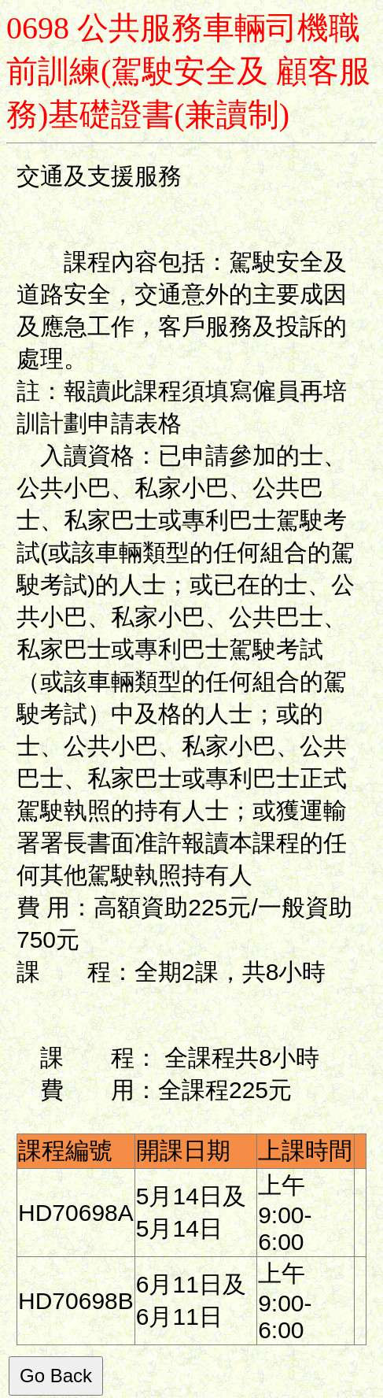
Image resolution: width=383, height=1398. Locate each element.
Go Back (56, 1375)
